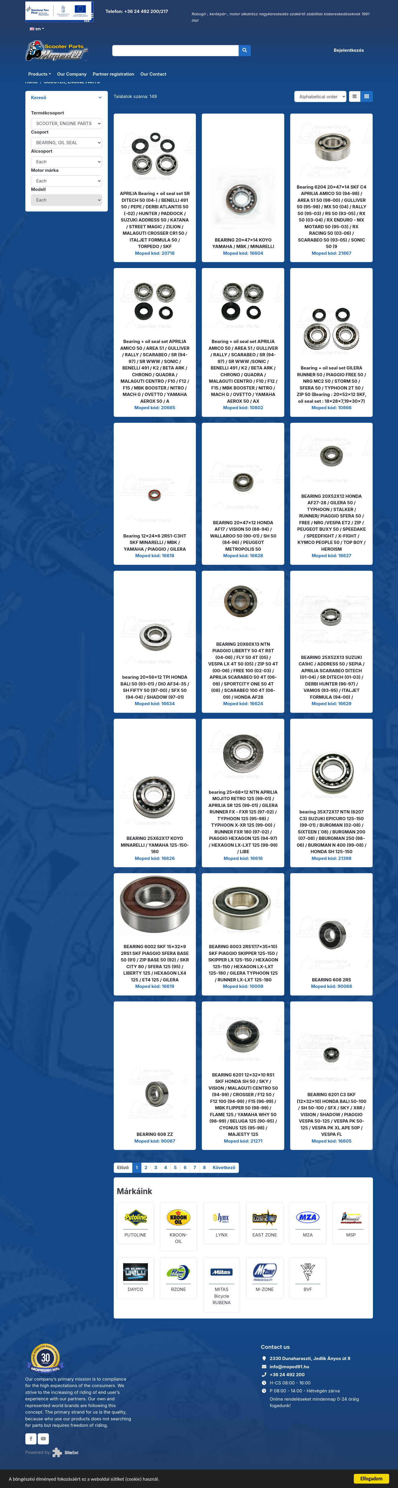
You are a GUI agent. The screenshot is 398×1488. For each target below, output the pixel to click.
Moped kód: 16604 (243, 253)
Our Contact (153, 74)
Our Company (72, 74)
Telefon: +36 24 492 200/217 (136, 11)
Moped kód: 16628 (243, 555)
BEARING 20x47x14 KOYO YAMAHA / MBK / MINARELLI (243, 243)
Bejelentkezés (349, 50)
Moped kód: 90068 (331, 986)
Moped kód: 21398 (331, 858)
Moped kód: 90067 (154, 1141)
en (35, 28)
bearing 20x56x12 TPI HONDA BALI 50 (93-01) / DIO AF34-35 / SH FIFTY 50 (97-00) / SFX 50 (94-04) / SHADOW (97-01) (154, 687)
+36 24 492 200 (287, 1374)
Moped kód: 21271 (243, 1141)
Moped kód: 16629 (331, 703)
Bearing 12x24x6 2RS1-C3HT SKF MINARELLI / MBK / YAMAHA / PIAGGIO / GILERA (154, 542)
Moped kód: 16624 (243, 703)
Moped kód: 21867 (331, 253)
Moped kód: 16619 (154, 986)
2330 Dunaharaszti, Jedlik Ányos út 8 (310, 1358)
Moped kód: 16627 (331, 555)
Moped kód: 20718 (154, 253)
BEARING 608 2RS (331, 980)
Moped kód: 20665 (154, 407)
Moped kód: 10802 (243, 407)
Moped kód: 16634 (155, 703)
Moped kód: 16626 (155, 858)
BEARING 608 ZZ (155, 1134)
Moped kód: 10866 (331, 407)
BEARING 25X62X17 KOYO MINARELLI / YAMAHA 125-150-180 (155, 844)
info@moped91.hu (289, 1366)
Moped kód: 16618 (154, 555)
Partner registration (113, 74)
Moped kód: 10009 (243, 986)
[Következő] (224, 1168)
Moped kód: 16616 (243, 858)
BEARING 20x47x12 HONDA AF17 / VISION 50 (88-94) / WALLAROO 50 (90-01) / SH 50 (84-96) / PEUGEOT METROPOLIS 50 (243, 536)
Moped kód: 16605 (332, 1141)
